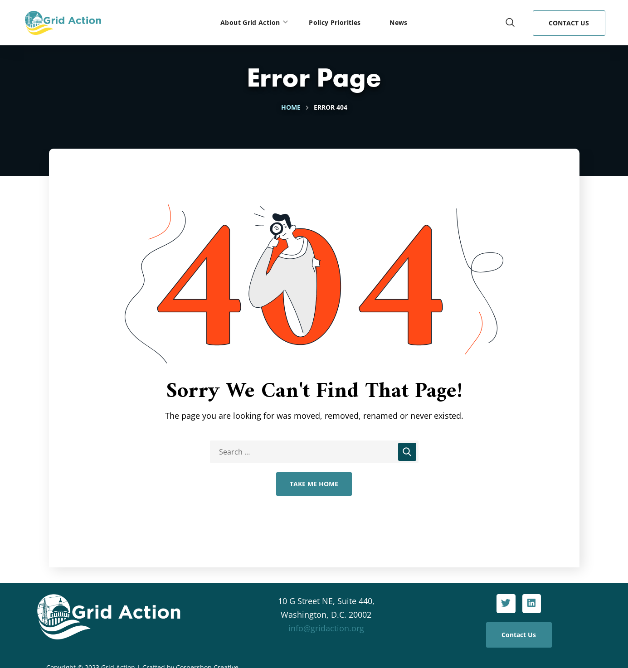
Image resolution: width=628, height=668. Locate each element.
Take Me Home (314, 483)
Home (291, 107)
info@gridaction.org (326, 628)
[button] (510, 22)
